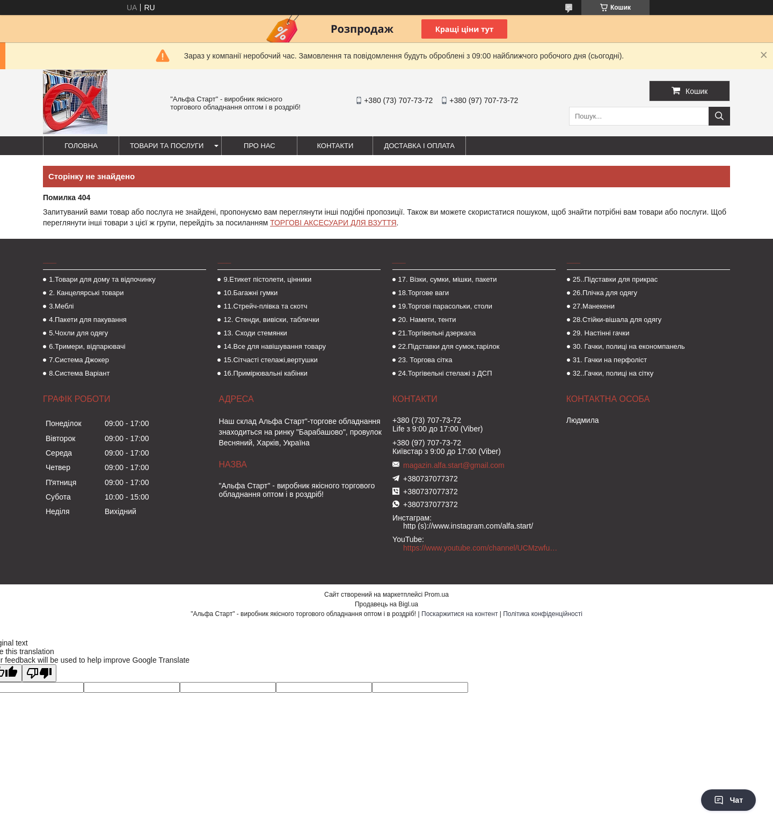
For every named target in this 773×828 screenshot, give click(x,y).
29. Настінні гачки (601, 333)
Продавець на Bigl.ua (386, 604)
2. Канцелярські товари (86, 293)
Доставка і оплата (419, 146)
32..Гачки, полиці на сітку (613, 373)
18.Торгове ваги (423, 293)
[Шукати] (719, 116)
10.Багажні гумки (250, 293)
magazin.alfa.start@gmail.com (454, 465)
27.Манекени (594, 306)
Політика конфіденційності (542, 614)
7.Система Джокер (79, 360)
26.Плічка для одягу (605, 293)
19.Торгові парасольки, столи (445, 306)
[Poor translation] (39, 673)
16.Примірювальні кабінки (265, 373)
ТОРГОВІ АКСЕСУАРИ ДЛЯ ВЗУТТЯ (333, 222)
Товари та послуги (166, 146)
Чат (728, 800)
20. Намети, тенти (427, 320)
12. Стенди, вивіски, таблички (271, 320)
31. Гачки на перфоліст (610, 360)
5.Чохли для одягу (78, 333)
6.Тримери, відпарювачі (87, 346)
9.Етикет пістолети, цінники (267, 279)
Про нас (259, 146)
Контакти (335, 146)
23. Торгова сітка (425, 360)
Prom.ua (437, 594)
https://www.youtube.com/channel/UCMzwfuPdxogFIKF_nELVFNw (480, 548)
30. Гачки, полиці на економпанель (629, 346)
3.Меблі (61, 306)
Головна (81, 146)
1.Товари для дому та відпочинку (102, 279)
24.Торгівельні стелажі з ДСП (445, 373)
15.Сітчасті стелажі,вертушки (270, 360)
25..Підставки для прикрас (615, 279)
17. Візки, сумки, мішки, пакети (447, 279)
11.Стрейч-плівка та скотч (265, 306)
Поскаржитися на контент (459, 614)
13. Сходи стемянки (255, 333)
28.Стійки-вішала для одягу (617, 320)
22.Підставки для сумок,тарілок (449, 346)
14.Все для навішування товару (274, 346)
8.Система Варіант (79, 373)
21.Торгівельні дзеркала (437, 333)
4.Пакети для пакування (88, 320)
